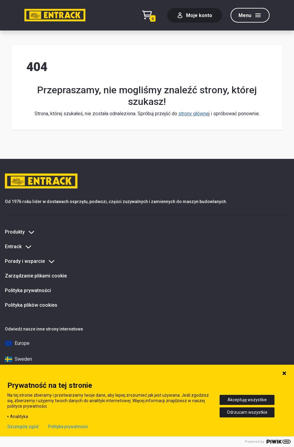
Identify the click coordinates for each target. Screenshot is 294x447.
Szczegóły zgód (22, 426)
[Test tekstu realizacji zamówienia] (150, 15)
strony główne (193, 113)
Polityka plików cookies (31, 305)
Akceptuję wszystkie (247, 399)
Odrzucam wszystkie (247, 412)
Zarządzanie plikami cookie (36, 276)
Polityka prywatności (28, 290)
